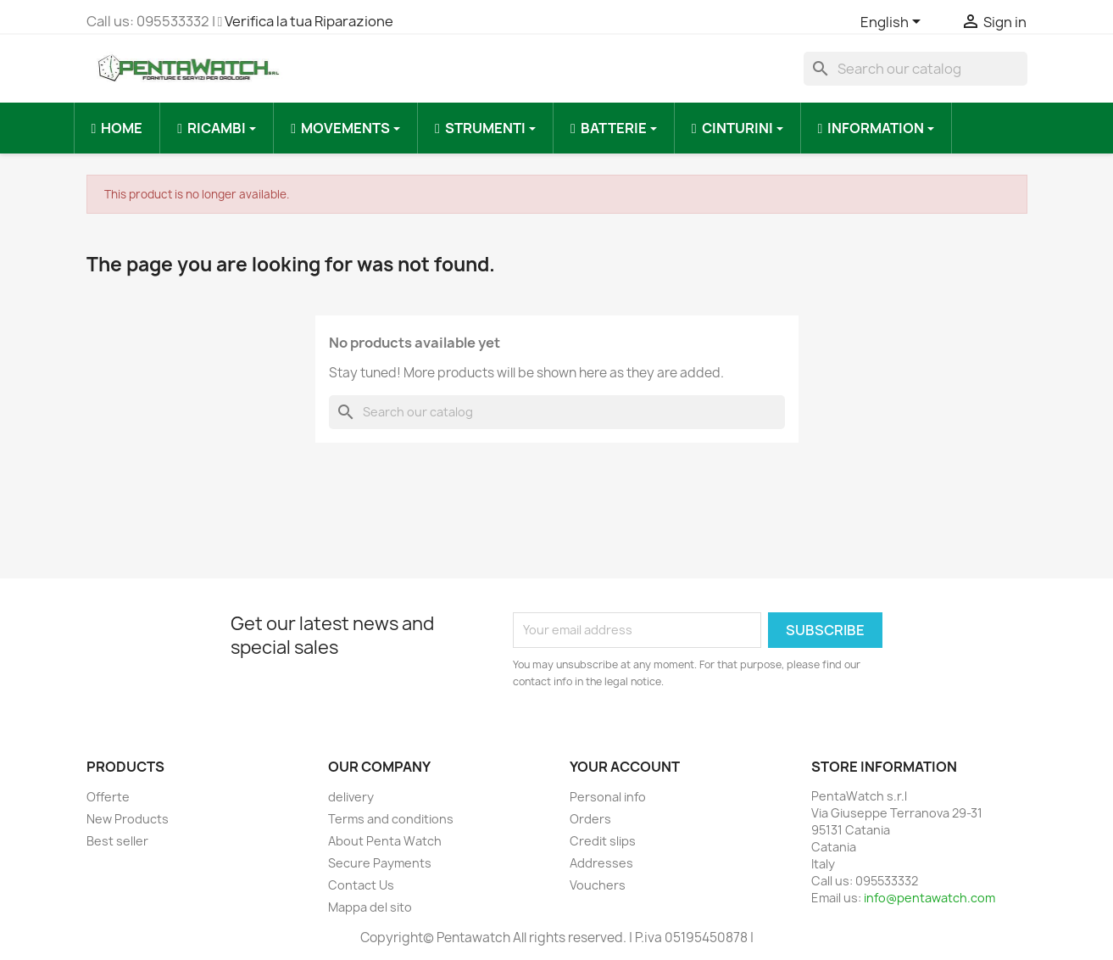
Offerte (108, 797)
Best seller (117, 841)
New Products (127, 819)
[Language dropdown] (893, 23)
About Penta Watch (385, 841)
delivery (351, 797)
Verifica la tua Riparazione (309, 21)
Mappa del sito (370, 907)
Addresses (601, 863)
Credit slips (603, 841)
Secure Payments (379, 863)
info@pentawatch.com (929, 898)
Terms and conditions (391, 819)
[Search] (915, 69)
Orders (590, 819)
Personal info (608, 797)
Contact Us (361, 885)
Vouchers (598, 885)
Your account (625, 766)
